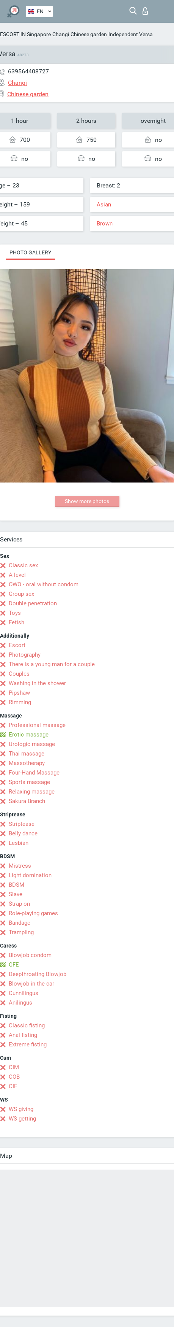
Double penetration (33, 603)
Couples (19, 673)
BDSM (16, 884)
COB (14, 1076)
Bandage (19, 922)
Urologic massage (32, 744)
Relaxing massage (32, 791)
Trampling (21, 932)
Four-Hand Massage (34, 772)
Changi (60, 34)
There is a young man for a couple (52, 664)
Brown (105, 223)
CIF (13, 1086)
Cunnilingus (23, 993)
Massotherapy (27, 763)
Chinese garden (89, 34)
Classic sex (23, 565)
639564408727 (28, 71)
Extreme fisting (28, 1044)
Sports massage (29, 782)
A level (17, 574)
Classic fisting (27, 1025)
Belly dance (23, 833)
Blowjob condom (30, 955)
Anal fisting (23, 1035)
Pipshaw (19, 692)
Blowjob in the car (31, 983)
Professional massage (37, 725)
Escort (17, 645)
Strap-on (19, 903)
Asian (104, 204)
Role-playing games (33, 913)
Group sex (21, 593)
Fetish (16, 622)
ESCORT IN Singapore (25, 34)
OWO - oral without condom (43, 584)
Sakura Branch (27, 801)
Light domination (30, 875)
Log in (145, 11)
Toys (15, 613)
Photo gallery (30, 252)
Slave (15, 894)
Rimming (20, 702)
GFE (14, 964)
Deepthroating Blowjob (37, 974)
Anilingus (20, 1002)
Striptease (21, 824)
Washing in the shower (37, 683)
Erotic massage (29, 734)
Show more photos (87, 501)
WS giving (21, 1109)
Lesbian (18, 843)
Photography (25, 654)
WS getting (22, 1118)
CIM (14, 1067)
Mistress (20, 865)
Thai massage (26, 753)
